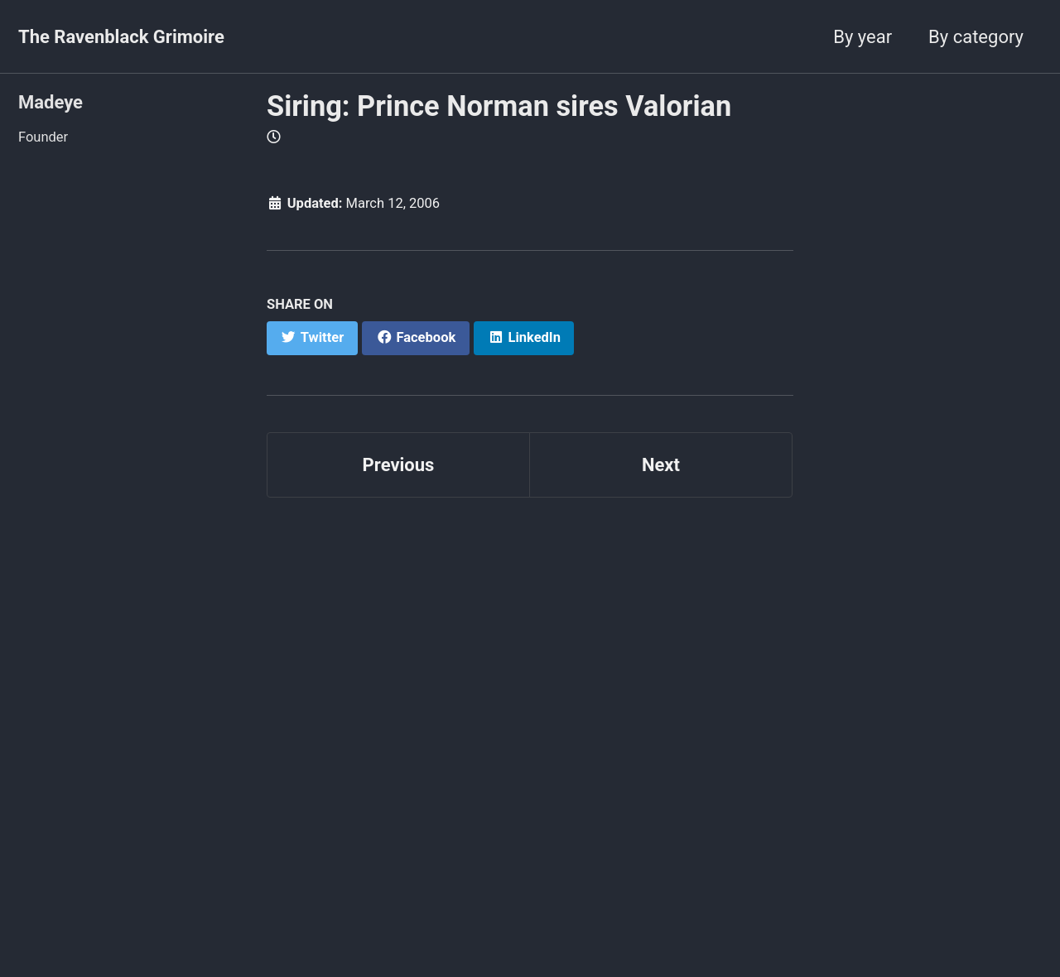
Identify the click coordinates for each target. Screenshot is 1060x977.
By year (862, 36)
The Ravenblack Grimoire (121, 36)
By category (976, 36)
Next (661, 465)
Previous (399, 465)
